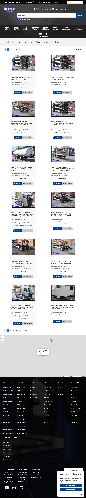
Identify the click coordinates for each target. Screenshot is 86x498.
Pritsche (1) (60, 388)
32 (22, 49)
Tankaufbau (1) (75, 413)
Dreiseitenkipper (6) (8, 430)
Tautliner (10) (47, 409)
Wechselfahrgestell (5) (50, 420)
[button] (18, 92)
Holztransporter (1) (22, 406)
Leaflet (65, 374)
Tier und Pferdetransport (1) (78, 420)
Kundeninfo (28, 2)
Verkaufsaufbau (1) (8, 420)
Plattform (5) (60, 385)
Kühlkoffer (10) (48, 399)
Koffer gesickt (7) (7, 447)
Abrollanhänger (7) (76, 388)
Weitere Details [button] (27, 92)
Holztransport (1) (75, 399)
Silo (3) (46, 406)
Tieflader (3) (47, 413)
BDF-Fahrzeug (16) (22, 423)
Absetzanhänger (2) (76, 392)
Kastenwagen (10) (8, 388)
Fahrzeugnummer (25, 19)
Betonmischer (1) (21, 395)
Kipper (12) (47, 392)
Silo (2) (73, 409)
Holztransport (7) (48, 388)
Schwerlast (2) (34, 388)
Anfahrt (21, 2)
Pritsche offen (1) (7, 457)
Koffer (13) (46, 395)
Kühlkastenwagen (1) (8, 423)
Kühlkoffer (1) (6, 409)
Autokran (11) (20, 388)
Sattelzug (25, 28)
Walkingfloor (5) (48, 416)
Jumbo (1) (6, 440)
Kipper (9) (5, 402)
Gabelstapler (78, 28)
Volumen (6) (33, 395)
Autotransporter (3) (22, 392)
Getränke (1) (74, 395)
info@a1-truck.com (52, 2)
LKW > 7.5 (16, 28)
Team (16, 2)
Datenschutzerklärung (20, 496)
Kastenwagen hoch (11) (9, 392)
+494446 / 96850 (39, 2)
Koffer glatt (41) (7, 443)
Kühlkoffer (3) (20, 409)
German (69, 2)
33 (26, 49)
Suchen (79, 15)
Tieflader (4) (74, 416)
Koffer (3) (5, 406)
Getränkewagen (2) (22, 402)
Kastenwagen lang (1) (9, 399)
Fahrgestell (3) (7, 385)
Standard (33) (34, 385)
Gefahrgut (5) (34, 392)
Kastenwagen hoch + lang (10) (11, 395)
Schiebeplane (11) (8, 454)
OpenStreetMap (76, 374)
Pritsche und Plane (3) (9, 416)
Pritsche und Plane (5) (23, 420)
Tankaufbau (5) (48, 423)
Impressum (8, 496)
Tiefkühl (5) (47, 427)
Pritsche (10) (20, 416)
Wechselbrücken (43, 35)
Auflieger (35, 28)
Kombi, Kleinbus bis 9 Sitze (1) (11, 427)
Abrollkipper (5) (21, 385)
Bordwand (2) (7, 450)
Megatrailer (45, 28)
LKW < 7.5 (7, 28)
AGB (30, 496)
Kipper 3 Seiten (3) (22, 430)
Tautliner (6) (60, 392)
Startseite (4, 2)
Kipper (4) (19, 399)
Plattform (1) (47, 402)
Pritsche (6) (6, 413)
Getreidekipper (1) (21, 427)
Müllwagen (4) (20, 413)
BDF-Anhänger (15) (76, 385)
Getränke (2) (47, 385)
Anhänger (55, 28)
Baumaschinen (66, 28)
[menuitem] (75, 2)
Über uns (11, 2)
